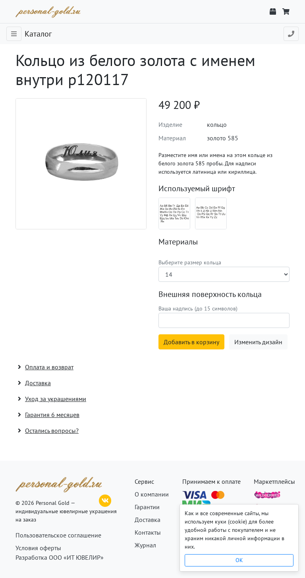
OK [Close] (239, 560)
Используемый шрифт (196, 188)
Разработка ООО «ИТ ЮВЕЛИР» (59, 557)
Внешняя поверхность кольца (210, 294)
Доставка (147, 520)
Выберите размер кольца (189, 262)
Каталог (38, 34)
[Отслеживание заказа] (273, 11)
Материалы (178, 242)
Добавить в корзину (191, 342)
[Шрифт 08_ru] (174, 213)
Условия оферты (38, 548)
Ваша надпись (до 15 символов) (197, 308)
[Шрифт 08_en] (211, 213)
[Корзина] (286, 11)
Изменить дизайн (258, 342)
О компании (152, 494)
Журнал (145, 545)
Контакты (148, 532)
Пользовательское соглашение (58, 535)
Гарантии (147, 507)
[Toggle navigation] (13, 34)
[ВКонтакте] (105, 500)
